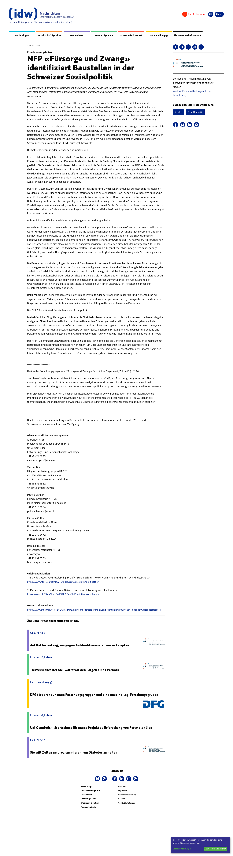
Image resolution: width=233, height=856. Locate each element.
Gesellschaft (195, 112)
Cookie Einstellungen (126, 807)
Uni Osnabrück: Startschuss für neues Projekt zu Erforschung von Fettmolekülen (93, 731)
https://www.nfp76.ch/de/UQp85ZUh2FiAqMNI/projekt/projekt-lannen (66, 594)
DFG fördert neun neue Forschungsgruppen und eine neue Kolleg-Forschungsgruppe (96, 698)
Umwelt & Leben (103, 35)
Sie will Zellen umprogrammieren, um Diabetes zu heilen (75, 756)
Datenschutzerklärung (127, 798)
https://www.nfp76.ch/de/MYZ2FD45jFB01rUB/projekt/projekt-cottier (65, 582)
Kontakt (121, 803)
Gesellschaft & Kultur (49, 35)
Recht (178, 112)
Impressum (122, 794)
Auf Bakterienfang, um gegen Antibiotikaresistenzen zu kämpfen (81, 649)
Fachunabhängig (157, 35)
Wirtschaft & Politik (130, 35)
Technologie (21, 35)
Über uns (121, 790)
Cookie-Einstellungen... (183, 848)
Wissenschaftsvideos (186, 35)
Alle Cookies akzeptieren (215, 848)
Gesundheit (77, 35)
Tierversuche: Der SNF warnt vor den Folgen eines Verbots (76, 673)
